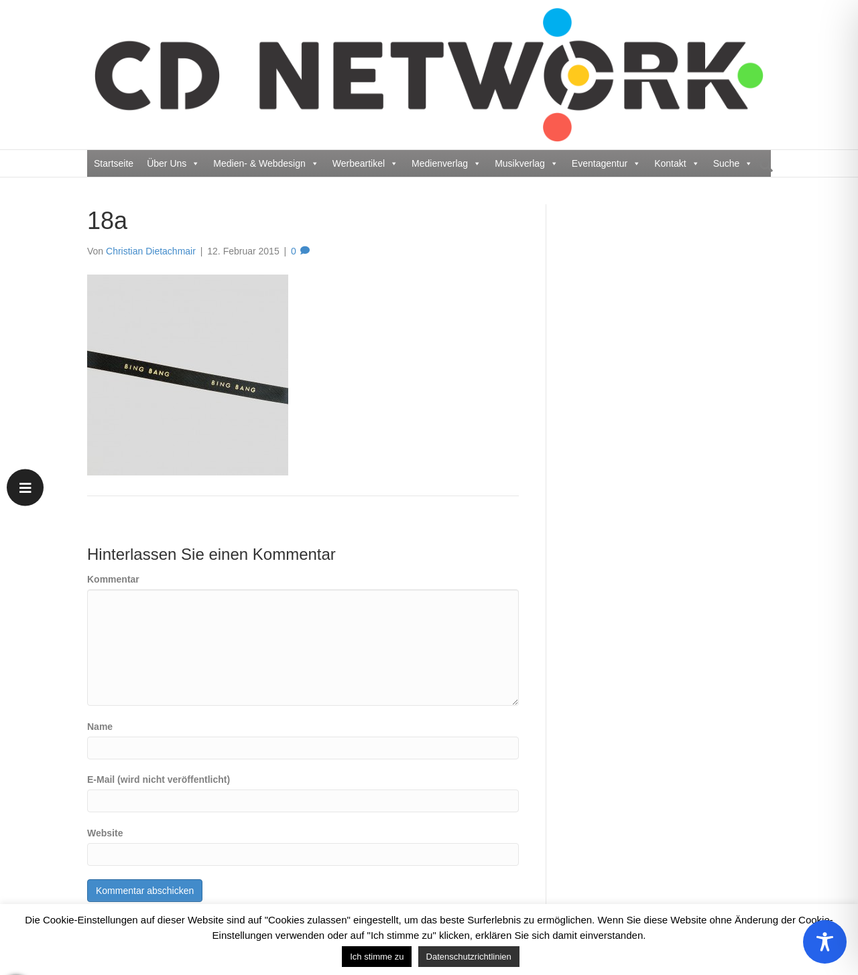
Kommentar (113, 579)
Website (105, 833)
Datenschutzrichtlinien (468, 957)
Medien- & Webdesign (265, 163)
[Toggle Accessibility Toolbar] (825, 942)
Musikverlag (526, 163)
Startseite (113, 163)
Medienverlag (446, 163)
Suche (733, 163)
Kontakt (676, 163)
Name (100, 726)
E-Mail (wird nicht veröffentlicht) (158, 779)
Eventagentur (606, 163)
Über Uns (173, 163)
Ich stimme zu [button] (377, 957)
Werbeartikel (365, 163)
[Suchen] (762, 165)
